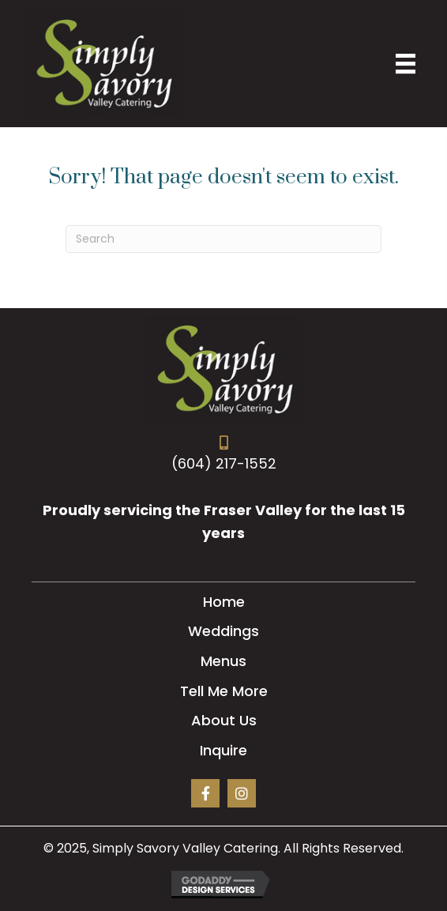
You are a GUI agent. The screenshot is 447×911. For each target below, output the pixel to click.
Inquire (223, 750)
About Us (224, 720)
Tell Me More (224, 691)
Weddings (223, 631)
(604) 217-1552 (223, 463)
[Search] (223, 239)
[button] (205, 793)
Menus (223, 661)
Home (224, 602)
